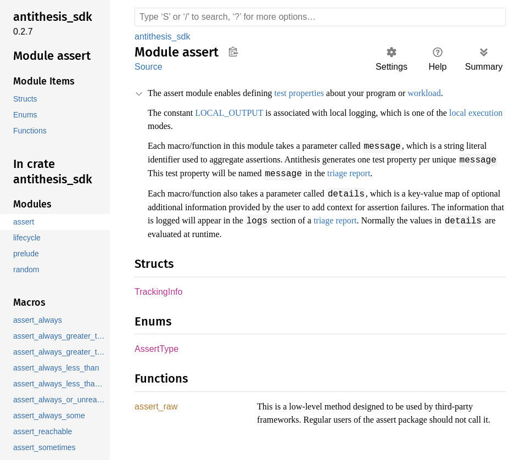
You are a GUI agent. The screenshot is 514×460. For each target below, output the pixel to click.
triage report (443, 172)
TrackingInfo (159, 289)
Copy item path (233, 51)
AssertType (156, 347)
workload (465, 93)
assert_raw (156, 405)
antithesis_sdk (163, 36)
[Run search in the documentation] (320, 17)
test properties (321, 93)
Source (148, 66)
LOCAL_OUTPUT (235, 113)
